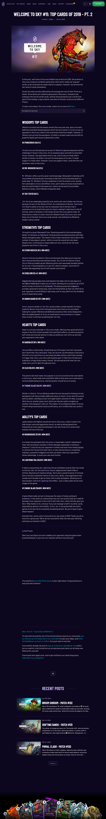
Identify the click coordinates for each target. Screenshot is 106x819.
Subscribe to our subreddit (48, 639)
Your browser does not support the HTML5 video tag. (53, 560)
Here (73, 106)
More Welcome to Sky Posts (29, 111)
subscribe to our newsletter (33, 658)
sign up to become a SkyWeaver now (61, 645)
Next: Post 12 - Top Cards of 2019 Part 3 (37, 631)
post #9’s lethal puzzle (43, 581)
